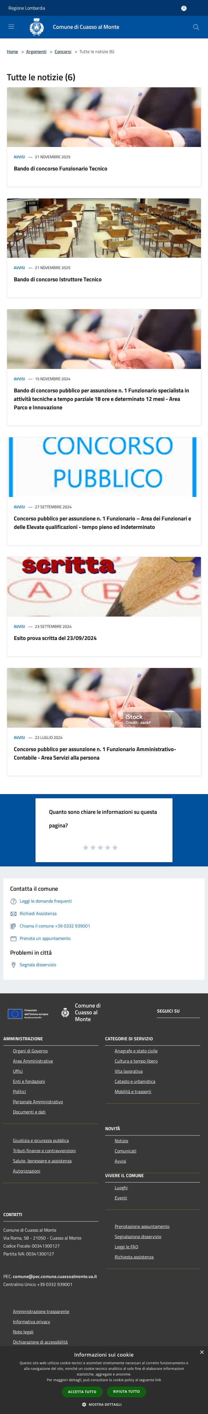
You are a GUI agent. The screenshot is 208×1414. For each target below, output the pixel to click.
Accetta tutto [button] (82, 1391)
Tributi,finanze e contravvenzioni (44, 1150)
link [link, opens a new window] (158, 1380)
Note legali (23, 1331)
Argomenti (36, 51)
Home (12, 51)
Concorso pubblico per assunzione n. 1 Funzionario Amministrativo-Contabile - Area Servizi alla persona (95, 753)
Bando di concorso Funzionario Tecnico (60, 168)
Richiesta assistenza (134, 1256)
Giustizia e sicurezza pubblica (41, 1140)
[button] (104, 1404)
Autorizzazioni (26, 1170)
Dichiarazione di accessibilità (40, 1342)
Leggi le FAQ (126, 1246)
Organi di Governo (30, 1050)
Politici (19, 1091)
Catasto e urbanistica (135, 1081)
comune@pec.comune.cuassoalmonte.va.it (55, 1276)
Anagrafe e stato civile (136, 1050)
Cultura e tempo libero (136, 1061)
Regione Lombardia (26, 8)
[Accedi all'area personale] (184, 8)
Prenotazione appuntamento (142, 1226)
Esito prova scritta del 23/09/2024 (55, 638)
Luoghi (121, 1187)
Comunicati (125, 1150)
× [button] (202, 1352)
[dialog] (104, 1380)
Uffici (18, 1071)
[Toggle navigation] (11, 26)
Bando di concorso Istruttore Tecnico (58, 279)
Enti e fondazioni (29, 1081)
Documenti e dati (29, 1111)
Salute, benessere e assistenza (42, 1160)
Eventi (121, 1197)
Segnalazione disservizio (138, 1236)
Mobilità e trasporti (133, 1091)
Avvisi (19, 157)
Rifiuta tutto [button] (126, 1391)
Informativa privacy (31, 1321)
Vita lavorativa (129, 1071)
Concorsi (63, 51)
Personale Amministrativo (38, 1101)
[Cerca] (196, 27)
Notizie (121, 1140)
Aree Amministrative (33, 1061)
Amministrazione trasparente (41, 1311)
